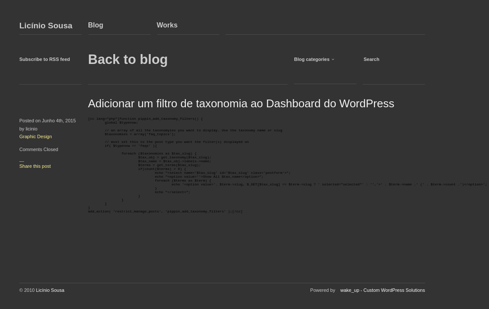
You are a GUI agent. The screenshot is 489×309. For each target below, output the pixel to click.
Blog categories (312, 59)
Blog (95, 25)
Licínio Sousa (46, 26)
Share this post (35, 166)
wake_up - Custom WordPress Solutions (382, 290)
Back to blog (128, 59)
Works (167, 25)
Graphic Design (35, 136)
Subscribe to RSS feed (44, 59)
